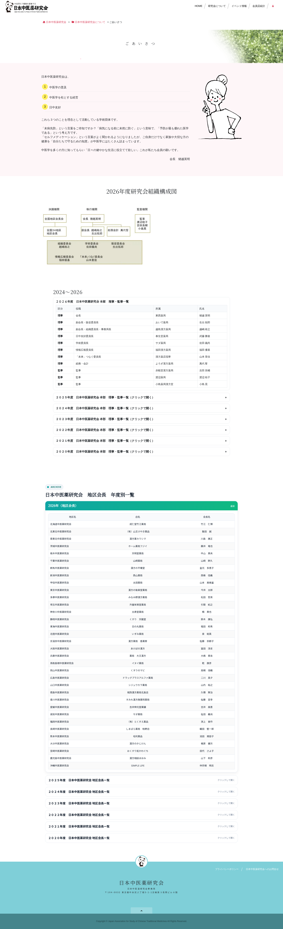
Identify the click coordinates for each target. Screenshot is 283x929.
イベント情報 (239, 6)
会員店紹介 (258, 6)
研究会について (217, 6)
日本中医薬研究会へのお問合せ (262, 869)
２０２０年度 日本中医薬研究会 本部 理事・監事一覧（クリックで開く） (105, 451)
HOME (198, 6)
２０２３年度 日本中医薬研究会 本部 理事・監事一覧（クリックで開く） (105, 419)
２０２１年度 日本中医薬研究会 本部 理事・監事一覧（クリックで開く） (105, 441)
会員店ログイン (273, 6)
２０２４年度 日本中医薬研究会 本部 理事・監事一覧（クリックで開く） (105, 408)
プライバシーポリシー (227, 869)
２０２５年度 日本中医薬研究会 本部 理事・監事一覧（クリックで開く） (105, 397)
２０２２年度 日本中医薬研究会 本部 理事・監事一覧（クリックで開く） (105, 430)
